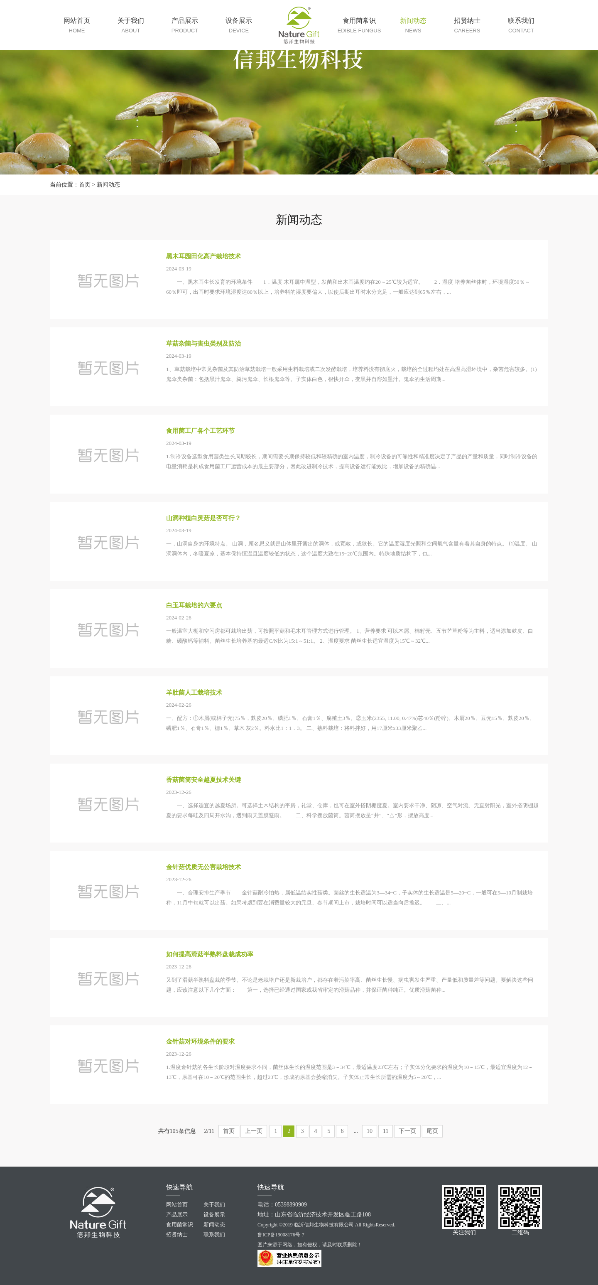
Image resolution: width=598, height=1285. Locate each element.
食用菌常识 (179, 1224)
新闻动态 (108, 185)
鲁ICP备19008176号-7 (280, 1235)
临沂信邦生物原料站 (299, 25)
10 (370, 1131)
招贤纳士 (177, 1234)
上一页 (253, 1131)
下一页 (407, 1131)
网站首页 (177, 1204)
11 (385, 1131)
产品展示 (177, 1214)
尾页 (432, 1131)
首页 (85, 185)
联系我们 (214, 1234)
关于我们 (214, 1204)
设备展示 (214, 1214)
